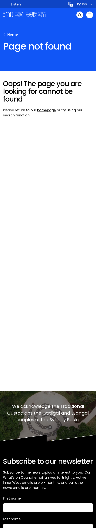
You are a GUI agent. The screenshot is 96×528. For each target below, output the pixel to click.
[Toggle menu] (89, 14)
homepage (46, 110)
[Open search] (79, 14)
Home (12, 34)
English (81, 4)
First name (12, 498)
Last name (12, 519)
